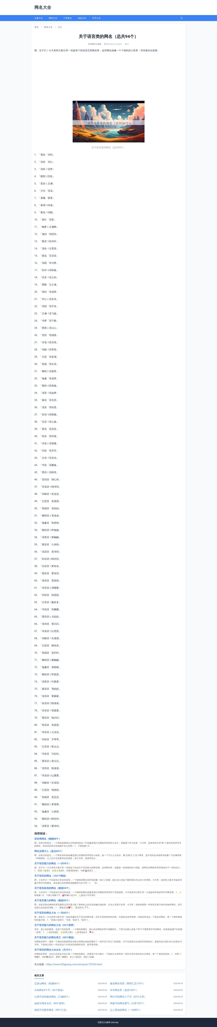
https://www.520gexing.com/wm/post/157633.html (74, 964)
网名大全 (53, 18)
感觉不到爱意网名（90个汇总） (51, 1010)
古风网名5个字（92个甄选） (49, 990)
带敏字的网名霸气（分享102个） (127, 1003)
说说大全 (82, 18)
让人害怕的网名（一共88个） (126, 1010)
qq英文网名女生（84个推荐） (50, 1003)
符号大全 (96, 18)
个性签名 (67, 18)
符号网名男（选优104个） (124, 990)
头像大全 (38, 18)
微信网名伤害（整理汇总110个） (127, 983)
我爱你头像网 (104, 1022)
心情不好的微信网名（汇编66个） (52, 996)
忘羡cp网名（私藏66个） (47, 983)
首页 (36, 27)
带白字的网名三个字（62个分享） (128, 996)
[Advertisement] (108, 77)
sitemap (114, 1022)
